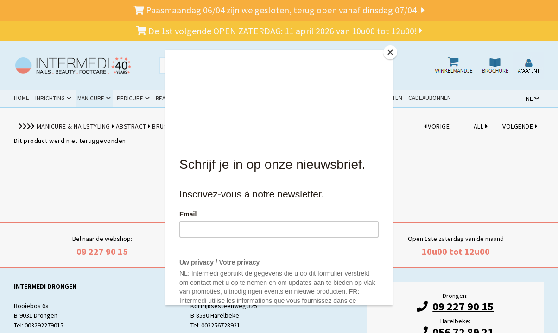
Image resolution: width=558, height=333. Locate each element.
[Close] (390, 52)
